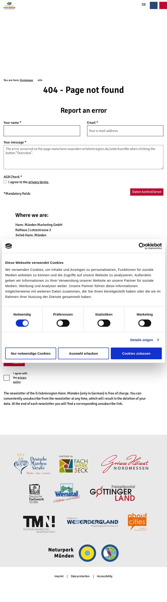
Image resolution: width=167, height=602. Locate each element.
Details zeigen (141, 340)
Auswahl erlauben (83, 353)
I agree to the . (28, 182)
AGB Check (13, 176)
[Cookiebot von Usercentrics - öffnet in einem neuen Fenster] (142, 246)
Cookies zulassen (136, 353)
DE (141, 4)
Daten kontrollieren (146, 192)
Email (92, 122)
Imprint (58, 576)
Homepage (26, 80)
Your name (12, 122)
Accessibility (104, 576)
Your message (15, 142)
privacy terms (38, 182)
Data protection (80, 576)
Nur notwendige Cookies (31, 353)
